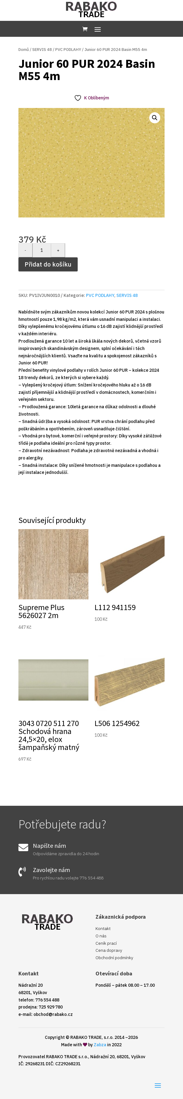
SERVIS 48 (42, 49)
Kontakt (103, 928)
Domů (23, 49)
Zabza (100, 1044)
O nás (101, 936)
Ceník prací (106, 943)
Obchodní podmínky (114, 957)
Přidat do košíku (48, 264)
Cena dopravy (108, 950)
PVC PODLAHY (68, 49)
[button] (154, 117)
